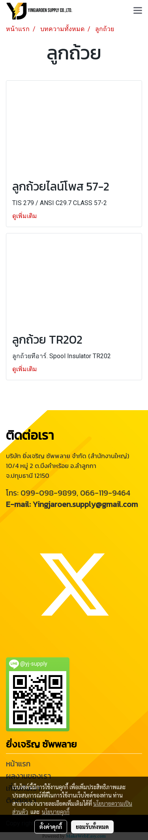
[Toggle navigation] (137, 11)
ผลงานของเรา (28, 776)
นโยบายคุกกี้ (55, 811)
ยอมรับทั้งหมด (92, 826)
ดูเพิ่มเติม (25, 216)
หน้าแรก (18, 764)
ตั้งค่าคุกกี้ (50, 826)
